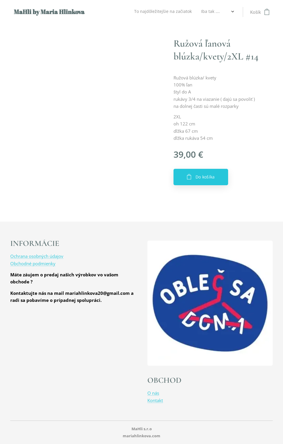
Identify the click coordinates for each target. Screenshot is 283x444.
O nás (153, 393)
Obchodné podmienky (32, 263)
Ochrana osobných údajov (36, 256)
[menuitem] (103, 12)
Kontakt (155, 400)
